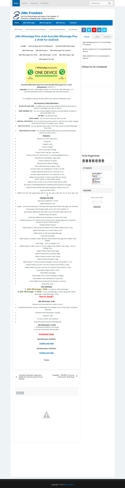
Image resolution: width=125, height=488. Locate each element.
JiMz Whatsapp (28, 50)
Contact (24, 3)
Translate (73, 23)
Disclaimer (45, 3)
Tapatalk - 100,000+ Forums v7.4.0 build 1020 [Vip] (63, 376)
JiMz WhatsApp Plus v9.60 (28, 55)
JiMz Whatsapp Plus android (60, 50)
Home (16, 3)
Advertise (34, 3)
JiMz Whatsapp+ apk (66, 55)
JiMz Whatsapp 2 (42, 50)
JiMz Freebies (31, 13)
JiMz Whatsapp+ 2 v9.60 (48, 55)
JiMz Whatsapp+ (29, 23)
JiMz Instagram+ (45, 23)
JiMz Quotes (60, 23)
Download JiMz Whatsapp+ (65, 46)
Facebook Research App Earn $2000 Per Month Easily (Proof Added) (31, 377)
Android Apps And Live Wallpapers (40, 46)
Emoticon (20, 393)
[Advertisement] (88, 14)
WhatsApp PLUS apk (46, 59)
